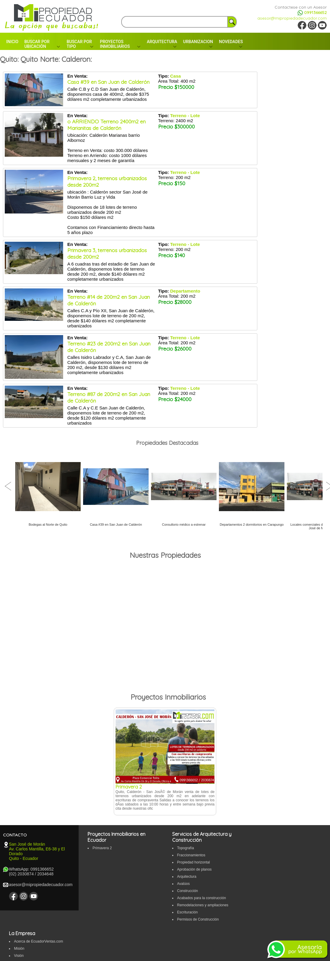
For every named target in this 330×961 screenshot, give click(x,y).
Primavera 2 (102, 848)
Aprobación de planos (194, 869)
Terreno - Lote (185, 115)
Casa (175, 75)
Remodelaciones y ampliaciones (202, 905)
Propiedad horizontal (193, 862)
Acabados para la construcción (201, 898)
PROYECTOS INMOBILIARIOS (115, 44)
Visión (19, 956)
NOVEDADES (231, 41)
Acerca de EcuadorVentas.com (38, 941)
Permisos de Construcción (198, 919)
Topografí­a (185, 848)
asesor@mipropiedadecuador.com (292, 18)
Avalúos (183, 884)
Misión (19, 948)
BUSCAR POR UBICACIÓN (37, 44)
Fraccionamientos (191, 855)
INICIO (12, 41)
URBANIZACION (198, 41)
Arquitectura (187, 876)
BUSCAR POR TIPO (79, 44)
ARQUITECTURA (162, 41)
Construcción (187, 891)
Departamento (185, 290)
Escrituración (187, 912)
